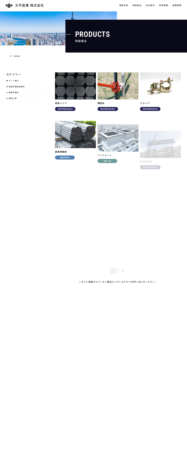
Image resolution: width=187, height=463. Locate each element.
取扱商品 (137, 5)
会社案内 (150, 5)
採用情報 (163, 5)
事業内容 (123, 5)
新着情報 (176, 5)
